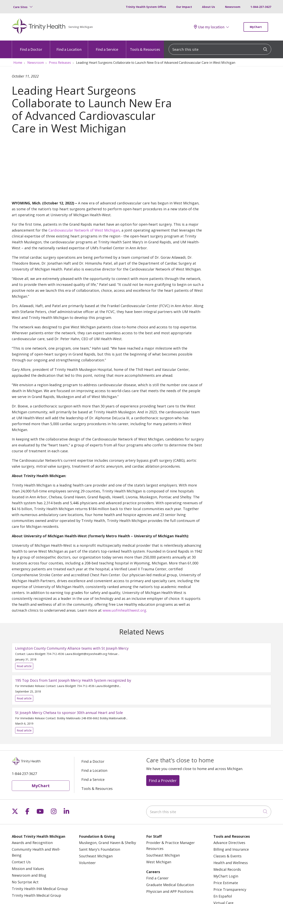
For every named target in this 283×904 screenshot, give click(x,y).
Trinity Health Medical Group (36, 895)
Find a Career (157, 878)
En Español (222, 896)
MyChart (256, 27)
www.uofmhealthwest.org (124, 610)
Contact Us (21, 862)
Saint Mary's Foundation (99, 849)
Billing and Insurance (231, 849)
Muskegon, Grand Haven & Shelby (107, 842)
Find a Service (106, 46)
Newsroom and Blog (29, 875)
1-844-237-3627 (260, 7)
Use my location (209, 27)
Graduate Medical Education (170, 884)
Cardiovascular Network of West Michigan (83, 230)
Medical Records (227, 869)
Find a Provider (163, 780)
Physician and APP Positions (169, 891)
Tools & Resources (145, 46)
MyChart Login (225, 876)
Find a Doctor (30, 46)
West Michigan (158, 862)
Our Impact (184, 7)
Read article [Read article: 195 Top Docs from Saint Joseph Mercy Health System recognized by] (141, 690)
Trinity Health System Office (146, 7)
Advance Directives (229, 842)
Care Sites (20, 7)
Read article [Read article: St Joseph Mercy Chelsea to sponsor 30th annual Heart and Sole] (141, 722)
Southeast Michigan (96, 856)
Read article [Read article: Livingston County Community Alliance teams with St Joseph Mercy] (141, 657)
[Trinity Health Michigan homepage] (38, 27)
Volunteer (87, 862)
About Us (208, 7)
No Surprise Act (25, 882)
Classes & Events (227, 856)
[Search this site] (220, 49)
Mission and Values (28, 868)
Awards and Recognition (32, 842)
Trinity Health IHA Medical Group (40, 888)
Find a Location (69, 46)
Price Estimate (225, 882)
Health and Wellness (230, 862)
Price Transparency (229, 889)
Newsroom (232, 7)
